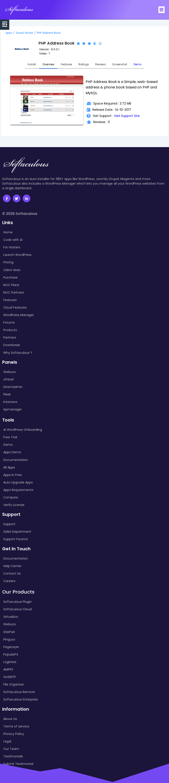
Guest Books (24, 32)
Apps (9, 32)
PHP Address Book (49, 32)
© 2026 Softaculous (19, 213)
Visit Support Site (127, 116)
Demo (138, 64)
